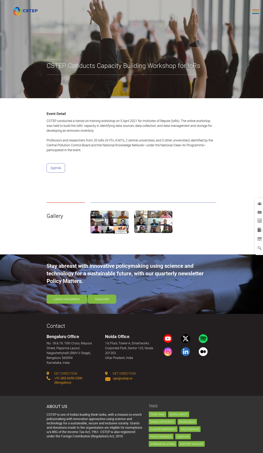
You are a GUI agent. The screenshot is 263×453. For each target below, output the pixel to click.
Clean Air (183, 436)
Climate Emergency (163, 429)
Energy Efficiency (162, 421)
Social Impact (179, 414)
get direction (62, 373)
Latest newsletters (67, 299)
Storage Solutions (162, 444)
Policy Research (161, 436)
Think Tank (157, 414)
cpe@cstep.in (118, 378)
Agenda (55, 168)
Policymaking (190, 429)
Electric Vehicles (191, 444)
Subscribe (102, 299)
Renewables (187, 421)
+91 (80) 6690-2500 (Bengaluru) (64, 380)
